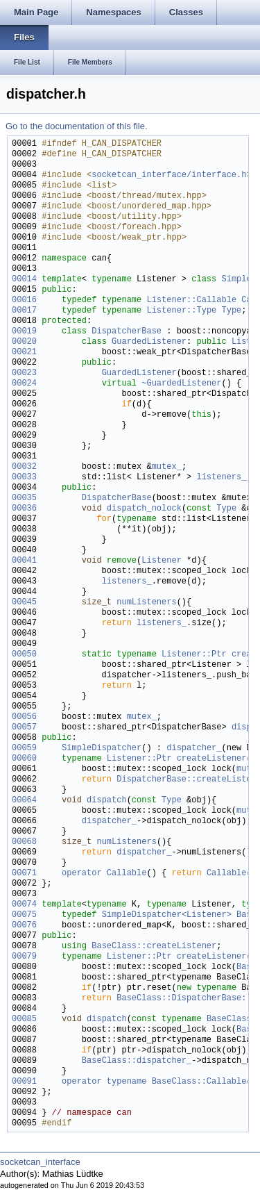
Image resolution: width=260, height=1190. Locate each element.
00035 (24, 498)
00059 (24, 748)
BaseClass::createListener (154, 946)
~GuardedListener (181, 384)
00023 (24, 373)
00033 (24, 478)
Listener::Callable (191, 300)
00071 (24, 873)
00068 (24, 842)
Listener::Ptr (194, 655)
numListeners (146, 603)
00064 (24, 801)
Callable (227, 873)
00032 (24, 467)
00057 (24, 728)
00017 (24, 311)
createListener (212, 759)
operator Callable (104, 873)
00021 (24, 352)
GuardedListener (149, 342)
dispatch (107, 801)
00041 (24, 561)
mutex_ (167, 467)
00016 (24, 300)
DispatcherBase (127, 332)
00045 (24, 603)
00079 (24, 957)
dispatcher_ (193, 748)
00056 (24, 717)
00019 (24, 332)
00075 (24, 915)
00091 (24, 1082)
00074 (24, 905)
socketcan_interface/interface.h (169, 175)
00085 (24, 1019)
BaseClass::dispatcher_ (136, 1061)
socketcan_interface (40, 1162)
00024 (24, 384)
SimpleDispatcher (101, 748)
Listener (161, 561)
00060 (24, 759)
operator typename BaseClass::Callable (154, 1082)
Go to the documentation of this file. (77, 126)
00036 (24, 509)
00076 (24, 926)
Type (231, 311)
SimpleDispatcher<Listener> (167, 915)
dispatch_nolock (144, 509)
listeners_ (221, 478)
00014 (24, 280)
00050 (24, 655)
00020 (24, 342)
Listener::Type (181, 311)
